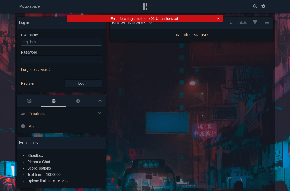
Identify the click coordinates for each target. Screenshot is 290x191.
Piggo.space (29, 6)
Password (29, 52)
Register (28, 83)
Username (29, 35)
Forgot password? (35, 69)
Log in (83, 83)
